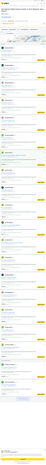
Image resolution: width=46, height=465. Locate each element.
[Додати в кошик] (41, 60)
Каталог (2, 5)
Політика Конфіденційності (23, 463)
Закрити (45, 450)
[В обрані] (44, 47)
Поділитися (13, 17)
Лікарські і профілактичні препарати (11, 5)
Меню (2, 3)
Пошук (38, 3)
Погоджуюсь (23, 459)
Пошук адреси (2, 23)
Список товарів (41, 3)
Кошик (44, 3)
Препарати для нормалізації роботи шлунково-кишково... (29, 5)
